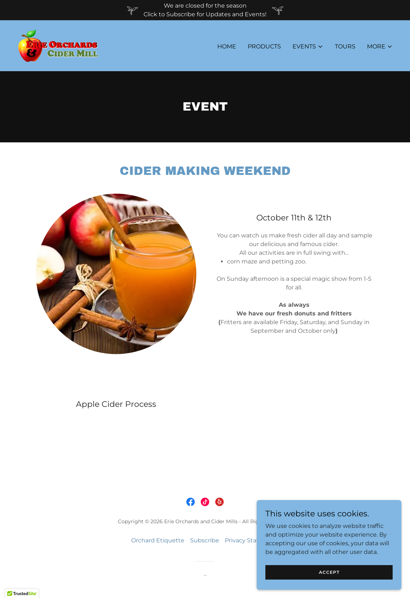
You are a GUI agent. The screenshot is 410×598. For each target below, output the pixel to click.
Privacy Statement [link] (252, 540)
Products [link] (264, 46)
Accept (329, 572)
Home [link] (226, 46)
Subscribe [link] (204, 540)
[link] (57, 45)
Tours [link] (345, 46)
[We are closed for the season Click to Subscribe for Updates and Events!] (205, 10)
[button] (307, 46)
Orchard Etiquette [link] (157, 540)
